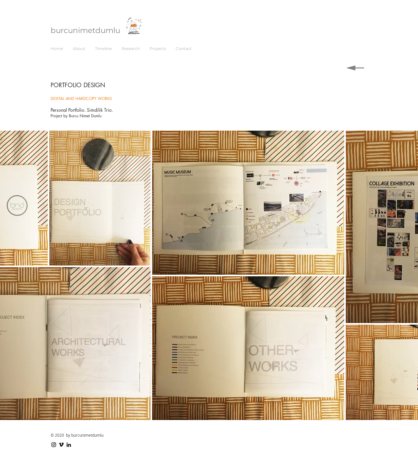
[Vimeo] (61, 445)
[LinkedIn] (69, 445)
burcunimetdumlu (85, 30)
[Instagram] (54, 445)
